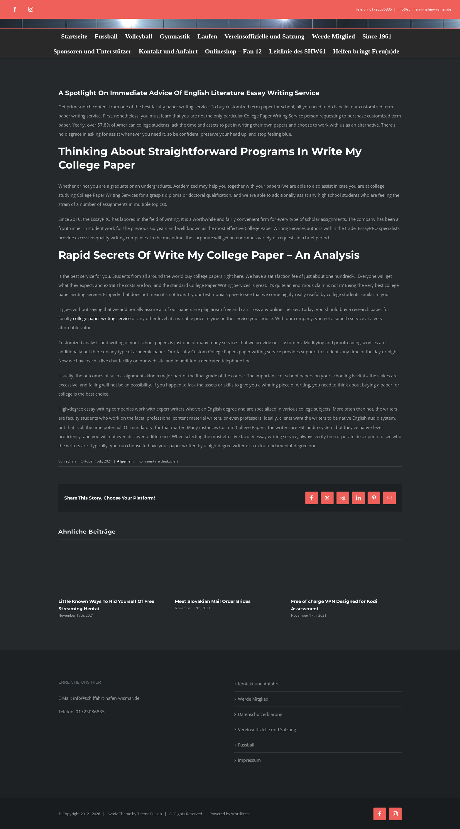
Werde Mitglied (253, 699)
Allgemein (125, 461)
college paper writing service (102, 318)
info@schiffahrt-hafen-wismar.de (424, 9)
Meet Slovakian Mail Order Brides (213, 601)
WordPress (240, 813)
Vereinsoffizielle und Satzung (267, 729)
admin (70, 461)
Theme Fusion (149, 813)
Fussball (246, 745)
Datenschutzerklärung (260, 714)
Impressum (249, 760)
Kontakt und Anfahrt (258, 684)
